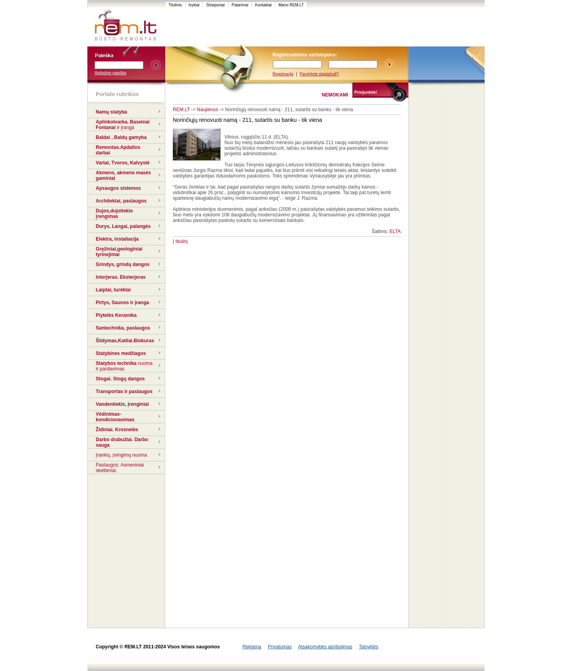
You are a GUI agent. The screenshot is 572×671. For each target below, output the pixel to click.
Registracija (282, 74)
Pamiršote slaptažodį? (319, 74)
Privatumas (280, 647)
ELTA (395, 231)
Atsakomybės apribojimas (325, 647)
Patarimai (240, 5)
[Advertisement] (315, 27)
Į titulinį (180, 241)
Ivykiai (194, 5)
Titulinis (175, 5)
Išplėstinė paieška (110, 73)
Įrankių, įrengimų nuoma (121, 455)
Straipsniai (215, 5)
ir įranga (125, 127)
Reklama (251, 647)
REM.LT (181, 109)
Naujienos (207, 109)
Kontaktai (263, 5)
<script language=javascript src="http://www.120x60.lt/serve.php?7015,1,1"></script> (446, 27)
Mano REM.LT (291, 5)
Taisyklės (368, 647)
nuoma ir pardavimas (124, 366)
